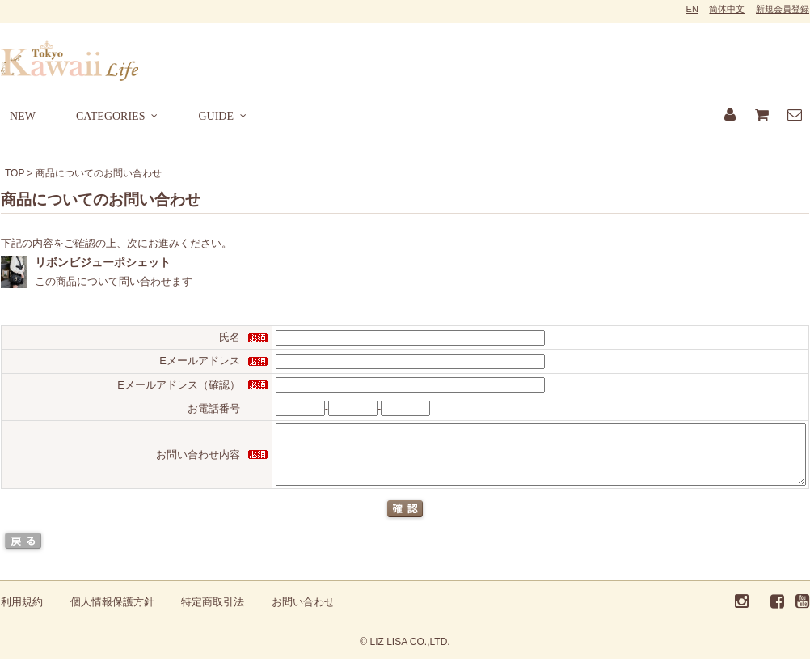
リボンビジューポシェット (103, 262)
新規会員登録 (782, 9)
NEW (23, 116)
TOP (14, 173)
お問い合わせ (303, 614)
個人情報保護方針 (112, 614)
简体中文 (727, 9)
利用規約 (22, 614)
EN (692, 9)
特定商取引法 (212, 614)
